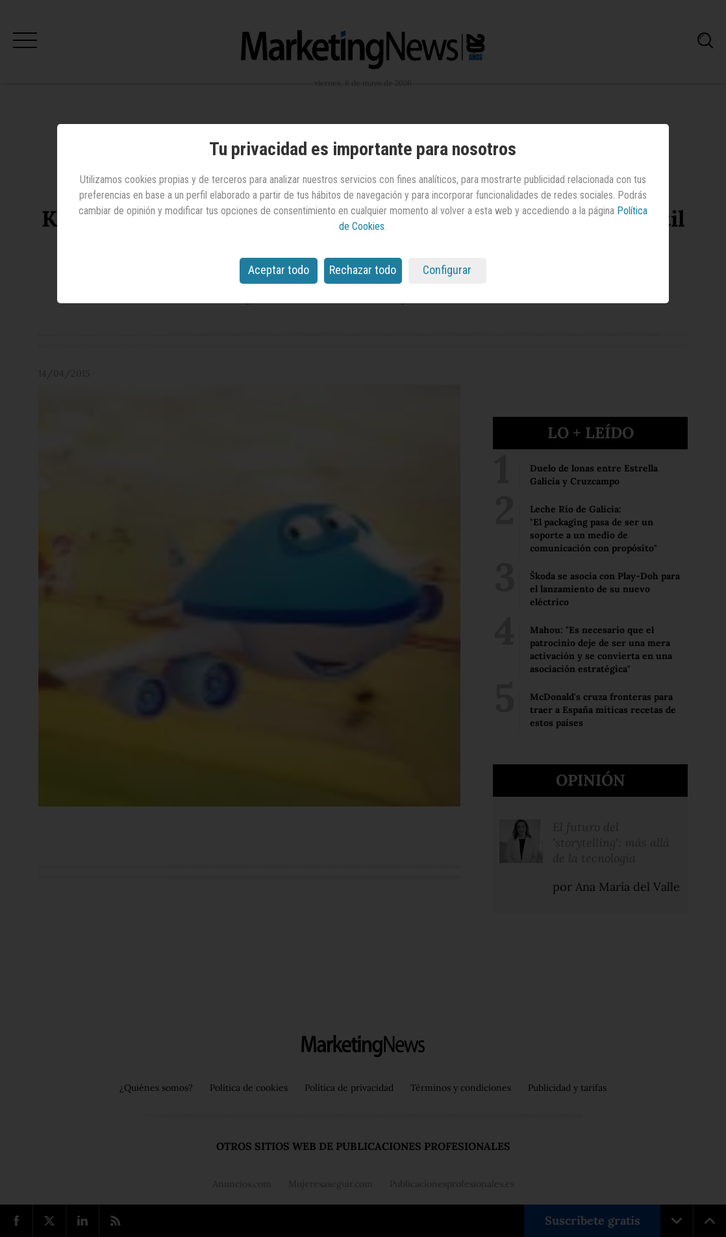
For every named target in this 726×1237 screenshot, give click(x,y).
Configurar (447, 270)
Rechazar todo (362, 270)
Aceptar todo (278, 270)
